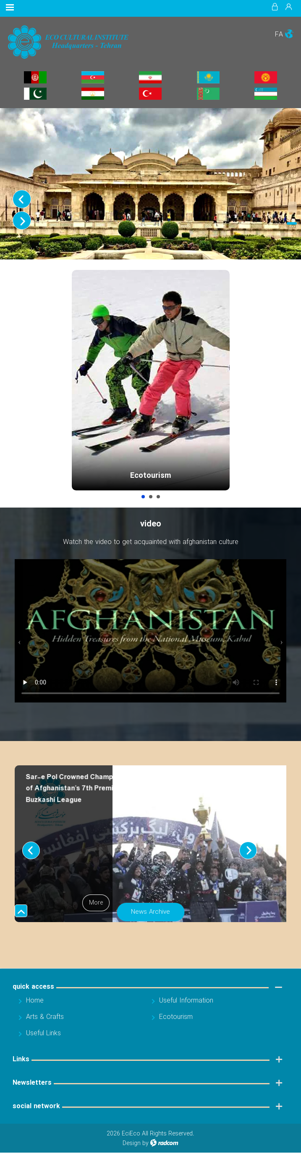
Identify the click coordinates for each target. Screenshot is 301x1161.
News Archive (150, 916)
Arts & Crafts (150, 501)
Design (132, 1147)
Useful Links (43, 1037)
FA (279, 34)
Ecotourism (150, 476)
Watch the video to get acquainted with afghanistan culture (150, 546)
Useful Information (158, 501)
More (95, 907)
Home (35, 1005)
